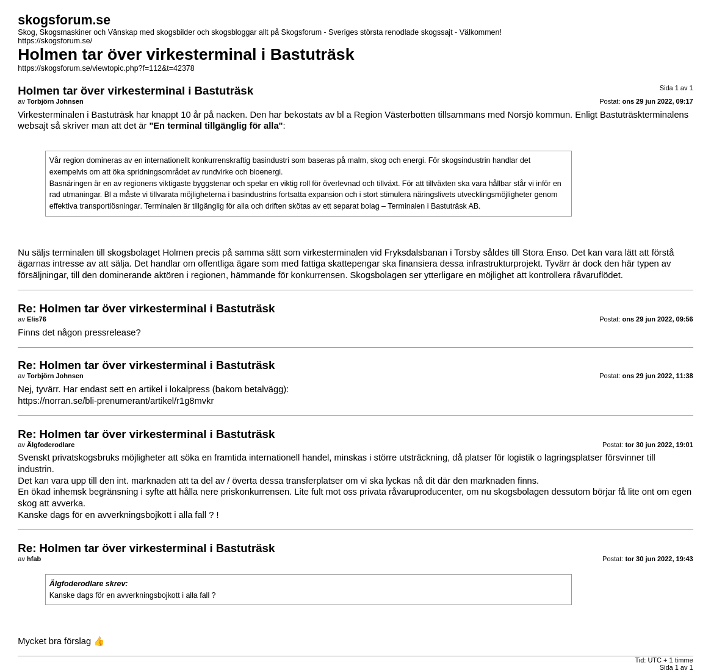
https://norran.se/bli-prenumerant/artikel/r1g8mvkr (116, 401)
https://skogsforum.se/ (55, 41)
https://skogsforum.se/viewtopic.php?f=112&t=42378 (106, 68)
